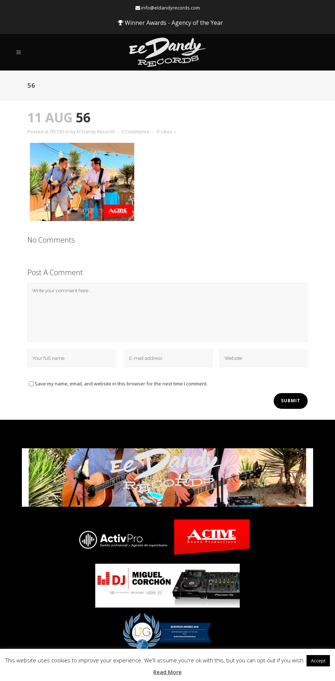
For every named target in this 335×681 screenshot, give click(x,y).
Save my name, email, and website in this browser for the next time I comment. (121, 383)
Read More (167, 672)
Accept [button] (318, 660)
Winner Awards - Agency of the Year (170, 23)
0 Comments (135, 131)
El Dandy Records (96, 131)
